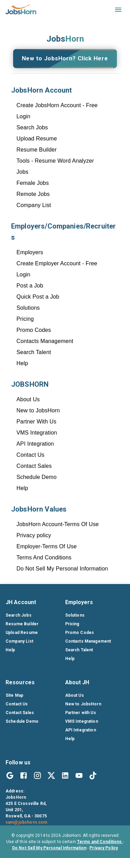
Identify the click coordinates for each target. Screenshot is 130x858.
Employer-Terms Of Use (47, 546)
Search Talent (34, 352)
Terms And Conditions (44, 557)
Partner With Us (37, 421)
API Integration (35, 444)
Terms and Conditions (100, 841)
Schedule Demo (37, 477)
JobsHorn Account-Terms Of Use (58, 524)
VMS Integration (37, 433)
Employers (30, 252)
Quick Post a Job (38, 297)
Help (22, 363)
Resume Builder (37, 150)
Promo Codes (34, 330)
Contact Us (31, 455)
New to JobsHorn (38, 410)
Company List (34, 205)
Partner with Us (80, 712)
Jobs (22, 172)
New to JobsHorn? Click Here (64, 58)
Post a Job (30, 286)
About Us (28, 399)
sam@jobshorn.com (26, 822)
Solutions (28, 308)
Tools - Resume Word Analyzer (55, 161)
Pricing (25, 319)
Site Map (14, 695)
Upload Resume (37, 138)
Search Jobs (32, 127)
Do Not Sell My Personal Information (62, 569)
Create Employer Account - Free (57, 263)
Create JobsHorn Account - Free (57, 105)
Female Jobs (33, 183)
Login (24, 116)
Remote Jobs (33, 194)
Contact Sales (34, 466)
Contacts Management (45, 341)
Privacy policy (34, 535)
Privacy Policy (103, 848)
